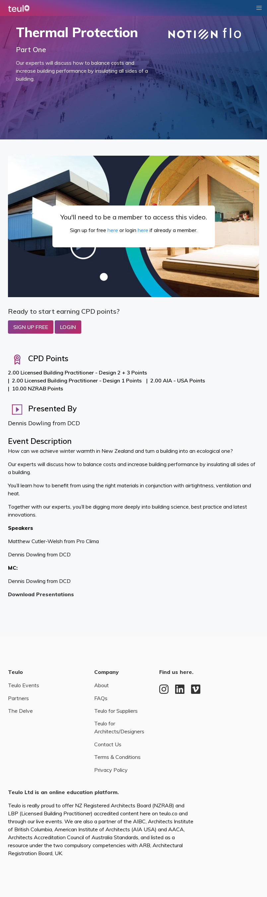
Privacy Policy (111, 770)
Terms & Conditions (117, 757)
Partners (18, 698)
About (101, 685)
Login (68, 327)
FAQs (100, 698)
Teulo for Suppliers (116, 710)
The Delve (20, 710)
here (112, 230)
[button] (259, 8)
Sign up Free (30, 327)
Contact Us (107, 744)
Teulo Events (23, 685)
